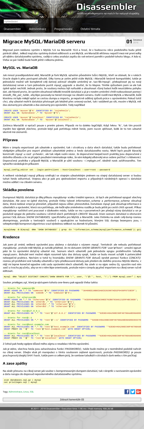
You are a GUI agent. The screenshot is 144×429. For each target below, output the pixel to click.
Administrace (37, 28)
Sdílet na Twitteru (132, 410)
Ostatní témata (90, 28)
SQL (32, 410)
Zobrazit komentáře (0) (72, 418)
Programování (63, 28)
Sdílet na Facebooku (126, 410)
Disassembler (106, 6)
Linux (26, 410)
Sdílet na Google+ (138, 410)
